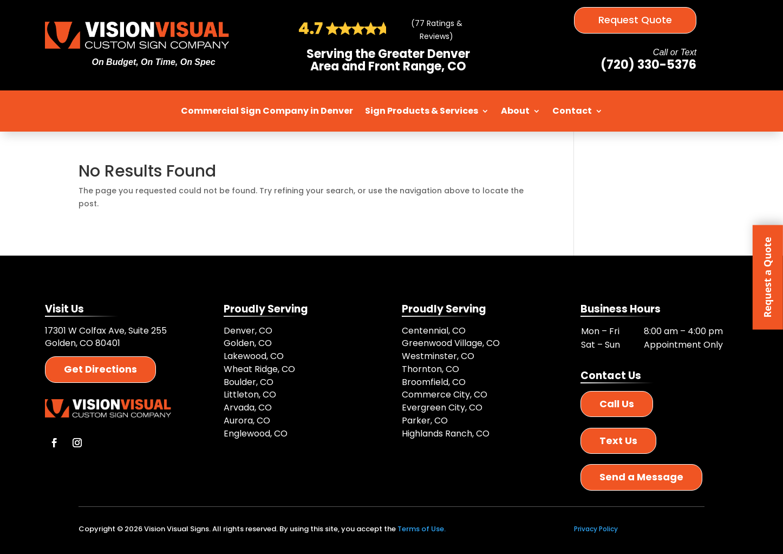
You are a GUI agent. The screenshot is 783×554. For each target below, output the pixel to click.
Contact (572, 111)
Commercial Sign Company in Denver (267, 111)
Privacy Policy (596, 528)
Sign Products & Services (421, 111)
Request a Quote (767, 277)
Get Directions (100, 369)
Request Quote (635, 20)
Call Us (616, 403)
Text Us (618, 440)
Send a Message (641, 477)
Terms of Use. (421, 529)
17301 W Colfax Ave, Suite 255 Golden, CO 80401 (106, 337)
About (515, 111)
